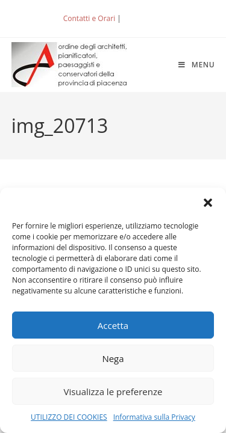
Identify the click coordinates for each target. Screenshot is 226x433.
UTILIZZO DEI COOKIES (69, 417)
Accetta (113, 325)
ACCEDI (143, 18)
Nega (113, 358)
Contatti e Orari (89, 18)
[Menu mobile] (196, 65)
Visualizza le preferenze (113, 391)
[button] (208, 203)
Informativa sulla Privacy (154, 417)
